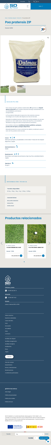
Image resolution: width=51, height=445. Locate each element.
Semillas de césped (10, 338)
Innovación (8, 326)
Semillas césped (12, 18)
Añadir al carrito (44, 438)
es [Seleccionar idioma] (37, 1)
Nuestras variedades (10, 318)
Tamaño (8, 434)
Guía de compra (9, 362)
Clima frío (19, 18)
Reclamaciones (9, 370)
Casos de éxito (9, 320)
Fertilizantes (8, 346)
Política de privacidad (10, 395)
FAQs (6, 331)
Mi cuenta (22, 1)
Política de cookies (10, 398)
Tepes (6, 351)
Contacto (7, 333)
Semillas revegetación (11, 341)
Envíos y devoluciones (10, 367)
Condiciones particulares (11, 373)
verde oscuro (10, 205)
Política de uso (9, 401)
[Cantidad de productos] (36, 438)
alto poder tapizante (12, 200)
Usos (6, 323)
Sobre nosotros (9, 315)
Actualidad (8, 328)
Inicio (6, 18)
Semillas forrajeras (10, 344)
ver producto (15, 256)
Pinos (6, 349)
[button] (27, 6)
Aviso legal (8, 391)
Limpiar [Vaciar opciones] (46, 433)
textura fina (10, 203)
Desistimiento (8, 365)
